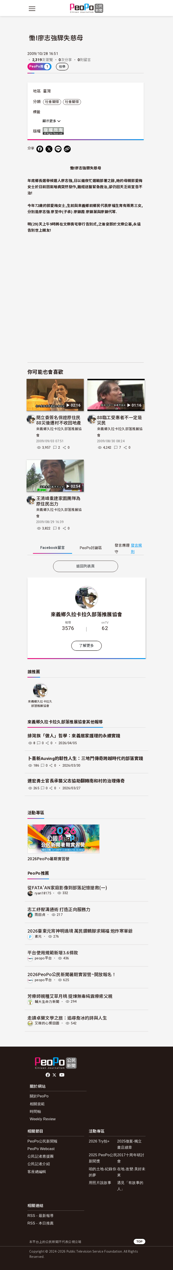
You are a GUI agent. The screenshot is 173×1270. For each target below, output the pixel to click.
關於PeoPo (39, 1096)
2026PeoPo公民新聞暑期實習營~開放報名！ (71, 974)
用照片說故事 (100, 1183)
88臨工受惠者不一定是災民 (119, 420)
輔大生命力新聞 (47, 1001)
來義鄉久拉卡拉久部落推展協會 (86, 614)
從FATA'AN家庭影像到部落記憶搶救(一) (67, 887)
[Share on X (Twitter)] (49, 149)
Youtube (62, 1075)
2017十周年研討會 (130, 1158)
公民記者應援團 (40, 1156)
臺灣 (47, 91)
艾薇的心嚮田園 (47, 1023)
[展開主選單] (32, 8)
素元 (38, 936)
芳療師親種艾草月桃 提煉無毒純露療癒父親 (69, 996)
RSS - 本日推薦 (40, 1223)
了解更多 (86, 645)
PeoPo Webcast (41, 1149)
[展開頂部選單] (141, 8)
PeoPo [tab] (91, 548)
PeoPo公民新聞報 (42, 1141)
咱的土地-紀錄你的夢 (102, 1172)
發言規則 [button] (136, 548)
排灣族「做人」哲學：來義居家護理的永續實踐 (73, 735)
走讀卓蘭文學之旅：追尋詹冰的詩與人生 (67, 1018)
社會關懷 (52, 102)
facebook (48, 1075)
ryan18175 (43, 893)
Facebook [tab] (52, 547)
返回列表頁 (85, 566)
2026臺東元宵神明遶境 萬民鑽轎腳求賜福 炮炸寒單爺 (80, 931)
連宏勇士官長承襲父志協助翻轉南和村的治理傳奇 (76, 781)
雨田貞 (40, 915)
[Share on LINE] (58, 149)
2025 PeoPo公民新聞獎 (103, 1158)
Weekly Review (43, 1119)
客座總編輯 (36, 1172)
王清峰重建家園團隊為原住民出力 (58, 501)
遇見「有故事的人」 (130, 1186)
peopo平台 (43, 958)
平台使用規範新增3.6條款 (52, 952)
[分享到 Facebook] (39, 149)
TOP (139, 1241)
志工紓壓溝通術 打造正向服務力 (58, 909)
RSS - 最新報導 (40, 1216)
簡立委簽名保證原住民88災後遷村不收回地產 (58, 420)
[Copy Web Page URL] (67, 149)
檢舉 (62, 66)
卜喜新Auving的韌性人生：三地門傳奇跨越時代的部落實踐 (85, 758)
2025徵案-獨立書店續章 (129, 1144)
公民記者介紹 (38, 1164)
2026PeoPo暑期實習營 (48, 858)
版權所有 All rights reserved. (54, 131)
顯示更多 (52, 121)
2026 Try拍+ (99, 1141)
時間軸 (35, 1111)
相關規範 (37, 1104)
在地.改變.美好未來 (131, 1172)
